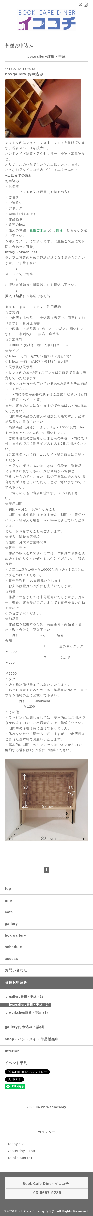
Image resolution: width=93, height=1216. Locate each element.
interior (12, 1051)
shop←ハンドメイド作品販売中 (32, 1039)
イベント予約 (16, 1063)
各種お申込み (16, 982)
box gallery (15, 935)
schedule (13, 947)
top (8, 889)
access (11, 959)
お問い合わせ (16, 970)
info (8, 900)
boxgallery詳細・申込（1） (30, 1004)
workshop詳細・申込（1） (29, 1012)
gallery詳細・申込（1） (27, 996)
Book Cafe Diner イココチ (35, 1211)
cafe (9, 912)
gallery (11, 924)
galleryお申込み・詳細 (24, 1027)
